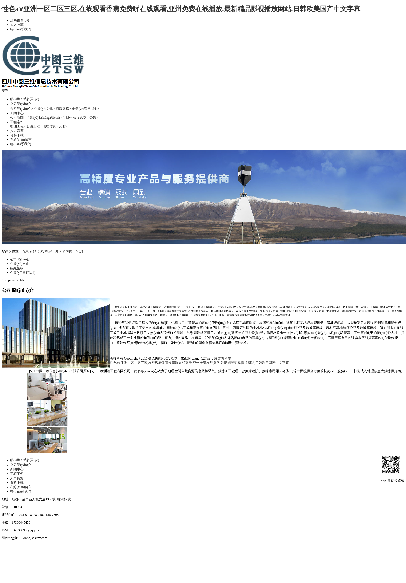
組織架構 (63, 108)
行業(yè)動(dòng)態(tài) (44, 117)
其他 (63, 126)
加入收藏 (17, 25)
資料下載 (17, 135)
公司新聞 (17, 117)
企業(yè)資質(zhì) (85, 108)
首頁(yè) (28, 251)
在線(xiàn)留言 (21, 139)
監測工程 (17, 126)
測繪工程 (34, 126)
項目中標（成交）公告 (80, 117)
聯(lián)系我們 (20, 29)
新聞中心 (17, 113)
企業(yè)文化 (44, 108)
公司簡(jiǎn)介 (20, 104)
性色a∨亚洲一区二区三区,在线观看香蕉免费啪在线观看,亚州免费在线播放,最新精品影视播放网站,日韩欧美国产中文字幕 (181, 9)
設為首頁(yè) (19, 20)
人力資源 (17, 131)
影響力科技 (222, 358)
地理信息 (50, 126)
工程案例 (17, 122)
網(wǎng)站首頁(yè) (24, 99)
